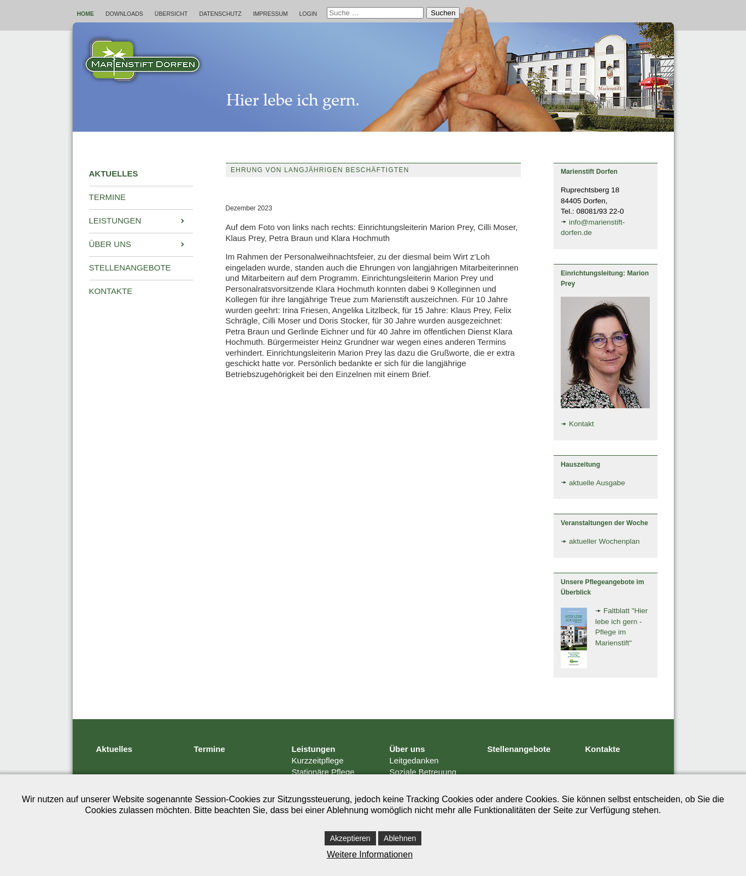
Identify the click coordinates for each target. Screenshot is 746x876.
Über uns (407, 749)
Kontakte (602, 749)
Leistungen (314, 749)
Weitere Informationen (370, 854)
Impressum (270, 13)
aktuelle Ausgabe (597, 483)
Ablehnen (400, 838)
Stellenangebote (519, 749)
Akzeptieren (350, 838)
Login (308, 13)
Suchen (443, 13)
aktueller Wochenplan (604, 541)
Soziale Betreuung (423, 772)
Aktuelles (114, 749)
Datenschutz (220, 13)
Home (86, 13)
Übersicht (171, 13)
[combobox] (375, 13)
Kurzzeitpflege (318, 760)
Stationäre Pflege (323, 772)
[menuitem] (141, 174)
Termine (209, 749)
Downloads (124, 13)
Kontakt (581, 424)
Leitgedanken (414, 760)
